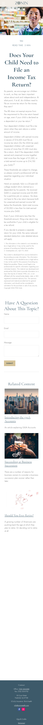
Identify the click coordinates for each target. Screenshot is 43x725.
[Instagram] (23, 709)
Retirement (21, 723)
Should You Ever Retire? (19, 515)
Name (6, 314)
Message (8, 342)
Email (6, 328)
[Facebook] (19, 709)
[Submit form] (9, 363)
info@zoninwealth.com (21, 705)
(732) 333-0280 (24, 689)
